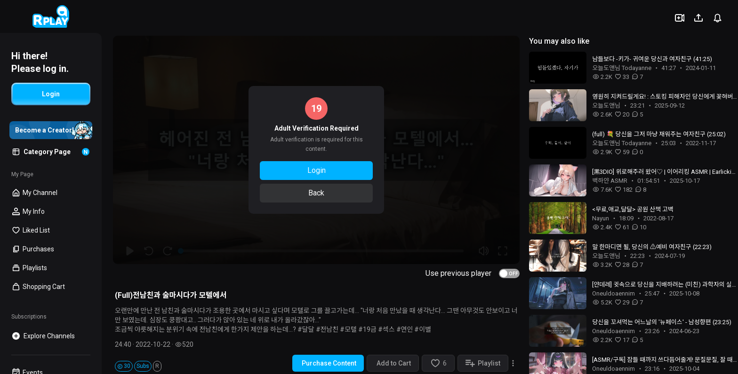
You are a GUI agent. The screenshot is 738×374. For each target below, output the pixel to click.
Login (316, 170)
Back (316, 192)
